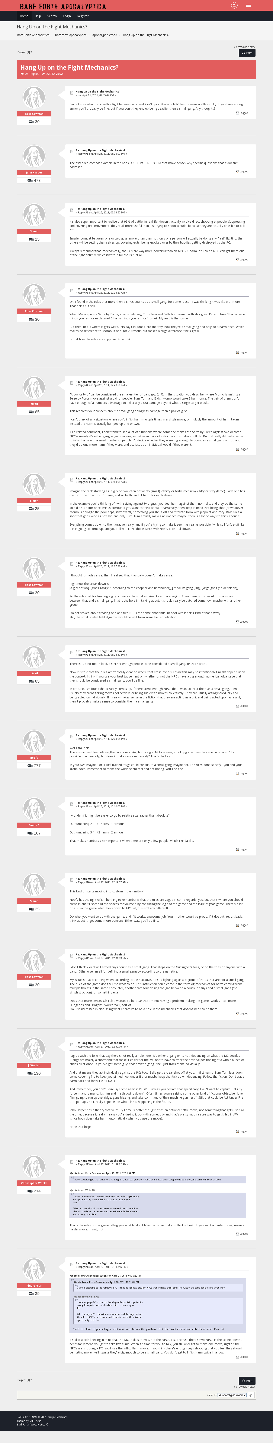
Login (67, 16)
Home (24, 16)
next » (252, 47)
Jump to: (212, 1407)
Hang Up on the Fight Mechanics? (98, 91)
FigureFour (34, 1304)
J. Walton (34, 1084)
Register (83, 16)
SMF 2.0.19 (23, 1429)
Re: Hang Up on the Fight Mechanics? (100, 156)
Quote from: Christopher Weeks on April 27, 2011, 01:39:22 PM (105, 1288)
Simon (34, 249)
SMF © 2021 (39, 1429)
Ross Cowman (34, 120)
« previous (240, 47)
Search (52, 16)
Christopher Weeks (34, 1201)
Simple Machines (57, 1429)
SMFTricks (35, 1433)
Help (38, 16)
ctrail (34, 422)
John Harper (34, 185)
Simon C (34, 843)
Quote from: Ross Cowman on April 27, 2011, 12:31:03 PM (102, 1185)
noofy (34, 776)
